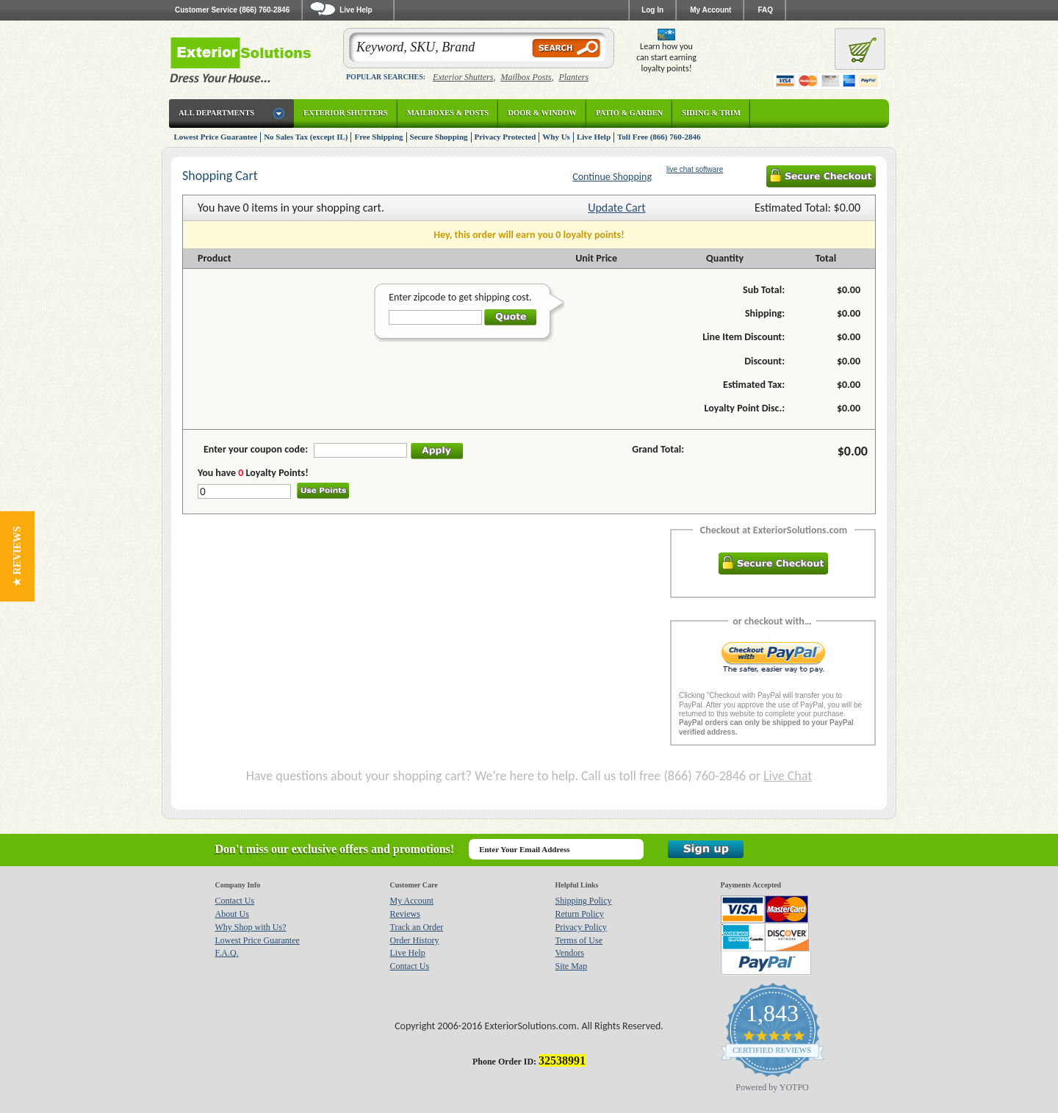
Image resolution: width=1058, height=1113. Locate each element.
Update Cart (617, 208)
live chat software (694, 169)
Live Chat (787, 776)
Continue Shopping (612, 176)
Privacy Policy (581, 927)
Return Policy (579, 914)
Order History (414, 940)
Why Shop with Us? (251, 927)
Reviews (405, 914)
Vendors (569, 953)
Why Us (556, 136)
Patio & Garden (629, 113)
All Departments (216, 113)
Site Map (571, 966)
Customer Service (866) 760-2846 (232, 10)
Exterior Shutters (463, 77)
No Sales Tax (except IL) (306, 136)
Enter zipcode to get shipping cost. (460, 297)
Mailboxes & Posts (448, 113)
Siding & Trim (711, 113)
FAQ (765, 10)
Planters (573, 77)
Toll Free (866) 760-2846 (658, 136)
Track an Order (417, 927)
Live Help (594, 136)
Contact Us (235, 901)
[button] (17, 556)
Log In (652, 10)
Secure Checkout (821, 176)
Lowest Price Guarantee (216, 136)
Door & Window (542, 113)
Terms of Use (578, 940)
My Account (710, 10)
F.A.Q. (227, 953)
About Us (232, 914)
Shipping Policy (583, 901)
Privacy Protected (505, 136)
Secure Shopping (439, 136)
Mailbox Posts (525, 77)
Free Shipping (378, 136)
